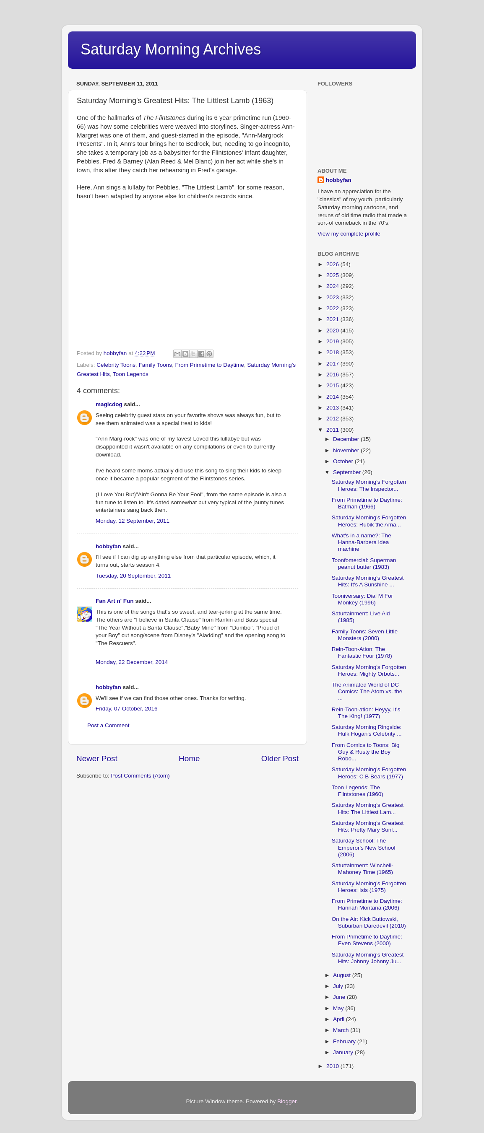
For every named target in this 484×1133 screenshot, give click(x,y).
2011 (333, 430)
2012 (333, 418)
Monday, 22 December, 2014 (132, 662)
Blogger (287, 1101)
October (344, 461)
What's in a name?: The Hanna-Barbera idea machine (361, 542)
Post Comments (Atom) (140, 776)
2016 (333, 374)
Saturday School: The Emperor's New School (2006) (364, 847)
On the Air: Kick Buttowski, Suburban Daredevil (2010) (369, 922)
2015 (333, 385)
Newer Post (96, 758)
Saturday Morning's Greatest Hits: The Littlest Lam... (367, 808)
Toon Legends (130, 374)
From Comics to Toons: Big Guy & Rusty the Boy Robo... (366, 752)
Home (189, 758)
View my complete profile (348, 234)
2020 (333, 330)
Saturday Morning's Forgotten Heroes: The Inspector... (369, 485)
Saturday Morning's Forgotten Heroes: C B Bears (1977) (369, 772)
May (339, 1008)
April (339, 1019)
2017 (333, 363)
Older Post (280, 758)
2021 (333, 319)
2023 (333, 297)
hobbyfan (108, 546)
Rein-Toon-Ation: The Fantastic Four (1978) (362, 652)
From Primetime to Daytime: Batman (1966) (367, 503)
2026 (333, 264)
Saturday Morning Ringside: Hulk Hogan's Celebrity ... (367, 730)
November (347, 450)
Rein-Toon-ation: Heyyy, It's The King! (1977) (366, 712)
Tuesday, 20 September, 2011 (133, 576)
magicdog (109, 404)
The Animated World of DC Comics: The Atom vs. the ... (367, 691)
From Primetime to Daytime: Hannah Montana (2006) (367, 904)
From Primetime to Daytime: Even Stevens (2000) (367, 939)
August (342, 975)
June (340, 997)
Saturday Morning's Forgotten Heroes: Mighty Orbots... (369, 670)
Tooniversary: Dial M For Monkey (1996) (362, 599)
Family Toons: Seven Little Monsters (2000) (365, 634)
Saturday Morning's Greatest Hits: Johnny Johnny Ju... (367, 958)
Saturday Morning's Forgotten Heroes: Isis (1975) (369, 886)
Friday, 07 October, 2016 (127, 708)
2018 (333, 352)
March (341, 1030)
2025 (333, 275)
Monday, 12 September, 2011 (132, 521)
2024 (333, 286)
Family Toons (155, 365)
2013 (333, 407)
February (345, 1041)
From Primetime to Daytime (209, 365)
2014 (333, 397)
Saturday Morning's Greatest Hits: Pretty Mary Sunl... (367, 826)
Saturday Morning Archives (171, 49)
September (347, 472)
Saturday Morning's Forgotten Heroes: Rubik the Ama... (369, 520)
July (339, 986)
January (344, 1052)
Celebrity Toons (115, 365)
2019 (333, 341)
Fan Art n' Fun (114, 601)
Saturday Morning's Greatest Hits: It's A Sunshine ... (367, 581)
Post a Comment (108, 725)
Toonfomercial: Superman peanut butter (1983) (364, 563)
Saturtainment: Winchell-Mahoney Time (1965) (362, 868)
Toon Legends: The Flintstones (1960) (357, 790)
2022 (333, 308)
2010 (333, 1066)
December (347, 439)
